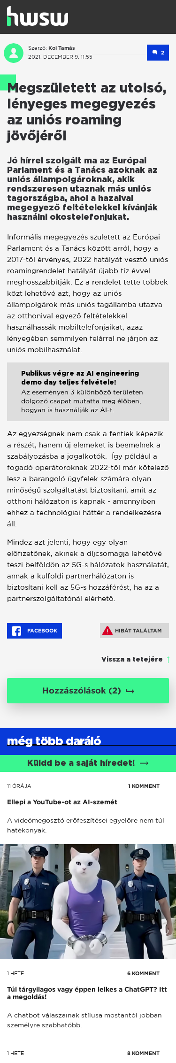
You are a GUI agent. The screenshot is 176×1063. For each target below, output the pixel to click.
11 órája (19, 786)
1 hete (15, 973)
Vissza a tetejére (132, 659)
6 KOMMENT (143, 973)
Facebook (34, 631)
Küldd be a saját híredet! (88, 763)
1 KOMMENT (144, 786)
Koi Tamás (61, 48)
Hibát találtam (132, 630)
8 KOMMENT (143, 1053)
